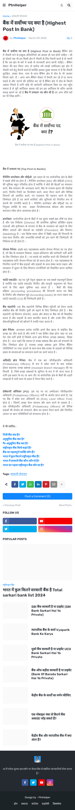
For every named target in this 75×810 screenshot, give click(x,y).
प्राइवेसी (45, 803)
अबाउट (24, 803)
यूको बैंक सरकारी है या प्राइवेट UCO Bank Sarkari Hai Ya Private (51, 653)
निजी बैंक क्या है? (11, 434)
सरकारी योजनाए (19, 16)
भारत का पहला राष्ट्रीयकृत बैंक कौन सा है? (23, 465)
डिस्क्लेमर (57, 803)
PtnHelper (17, 5)
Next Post (64, 505)
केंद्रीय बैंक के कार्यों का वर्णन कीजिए (51, 695)
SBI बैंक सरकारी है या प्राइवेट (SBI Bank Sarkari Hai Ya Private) (51, 610)
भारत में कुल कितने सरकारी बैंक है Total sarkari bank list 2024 (32, 592)
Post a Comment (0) (37, 496)
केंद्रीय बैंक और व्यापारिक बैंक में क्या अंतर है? (51, 737)
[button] (4, 5)
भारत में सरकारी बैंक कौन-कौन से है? (21, 460)
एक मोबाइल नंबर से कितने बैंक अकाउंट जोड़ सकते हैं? (48, 716)
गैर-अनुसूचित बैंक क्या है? (15, 443)
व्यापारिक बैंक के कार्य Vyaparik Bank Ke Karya (50, 632)
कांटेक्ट (35, 803)
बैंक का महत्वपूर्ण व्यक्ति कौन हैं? (19, 452)
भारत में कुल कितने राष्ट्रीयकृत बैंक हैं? (21, 456)
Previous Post (12, 505)
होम (15, 803)
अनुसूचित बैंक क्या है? (13, 439)
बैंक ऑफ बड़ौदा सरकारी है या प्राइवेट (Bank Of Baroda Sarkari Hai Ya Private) (51, 674)
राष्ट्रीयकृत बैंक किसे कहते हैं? (17, 447)
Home (6, 16)
